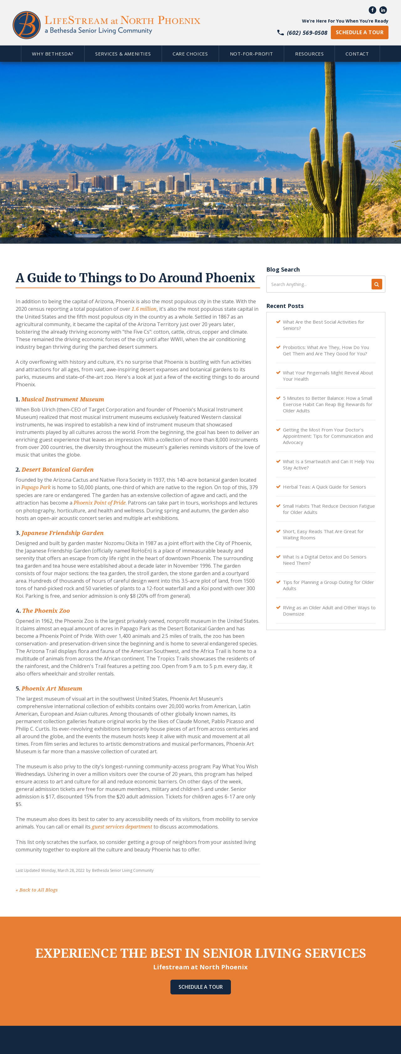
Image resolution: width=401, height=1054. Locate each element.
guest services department (122, 827)
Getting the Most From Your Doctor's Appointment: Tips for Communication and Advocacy (328, 435)
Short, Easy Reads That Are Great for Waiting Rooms (323, 534)
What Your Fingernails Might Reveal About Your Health (328, 375)
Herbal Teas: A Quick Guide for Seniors (324, 487)
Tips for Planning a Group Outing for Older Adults (328, 585)
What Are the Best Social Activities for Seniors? (323, 325)
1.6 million (144, 309)
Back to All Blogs (37, 890)
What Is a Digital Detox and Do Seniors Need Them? (325, 559)
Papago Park (36, 487)
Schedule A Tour (201, 986)
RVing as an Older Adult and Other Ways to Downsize (329, 610)
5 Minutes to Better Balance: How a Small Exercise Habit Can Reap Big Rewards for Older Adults (327, 404)
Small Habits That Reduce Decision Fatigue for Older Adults (329, 509)
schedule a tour (359, 32)
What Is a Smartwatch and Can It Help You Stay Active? (328, 464)
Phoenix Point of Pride (100, 503)
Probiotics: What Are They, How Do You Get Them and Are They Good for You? (326, 350)
